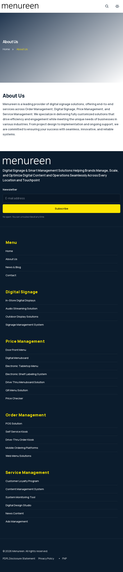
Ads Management (17, 521)
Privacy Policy (46, 558)
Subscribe (61, 208)
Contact (11, 275)
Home (6, 49)
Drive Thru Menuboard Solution (25, 382)
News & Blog (13, 267)
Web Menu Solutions (18, 456)
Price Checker (14, 398)
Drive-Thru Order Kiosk (20, 440)
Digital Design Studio (18, 505)
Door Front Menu (16, 350)
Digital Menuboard (17, 358)
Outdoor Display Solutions (22, 316)
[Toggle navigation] (117, 6)
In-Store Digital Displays (20, 300)
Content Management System (25, 489)
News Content (15, 513)
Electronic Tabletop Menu (22, 366)
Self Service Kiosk (17, 431)
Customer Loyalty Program (22, 481)
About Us (11, 259)
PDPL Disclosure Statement (19, 558)
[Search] (107, 6)
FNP (64, 558)
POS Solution (14, 423)
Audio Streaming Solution (21, 308)
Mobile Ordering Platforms (22, 448)
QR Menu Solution (17, 390)
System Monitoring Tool (20, 497)
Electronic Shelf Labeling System (26, 374)
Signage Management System (25, 325)
